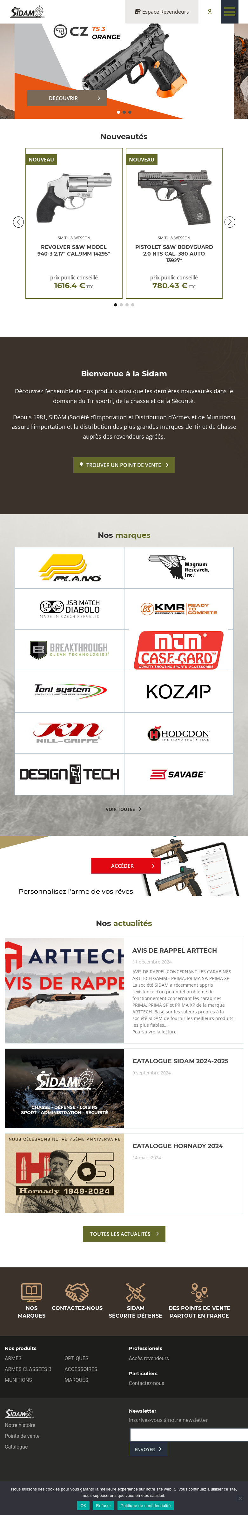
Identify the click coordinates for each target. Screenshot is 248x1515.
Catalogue (16, 1447)
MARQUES (76, 1380)
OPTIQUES (76, 1358)
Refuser (103, 1505)
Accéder (122, 865)
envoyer (145, 1449)
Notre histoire (20, 1425)
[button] (118, 112)
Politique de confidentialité (146, 1505)
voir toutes (120, 809)
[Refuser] (240, 1498)
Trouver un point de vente (120, 465)
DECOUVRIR (63, 98)
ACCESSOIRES (80, 1369)
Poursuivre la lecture (154, 1032)
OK (83, 1505)
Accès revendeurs (149, 1358)
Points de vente (22, 1436)
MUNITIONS (18, 1380)
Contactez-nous (146, 1383)
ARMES (13, 1358)
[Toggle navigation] (229, 12)
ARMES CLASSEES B (28, 1369)
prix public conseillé (74, 282)
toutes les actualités (120, 1234)
